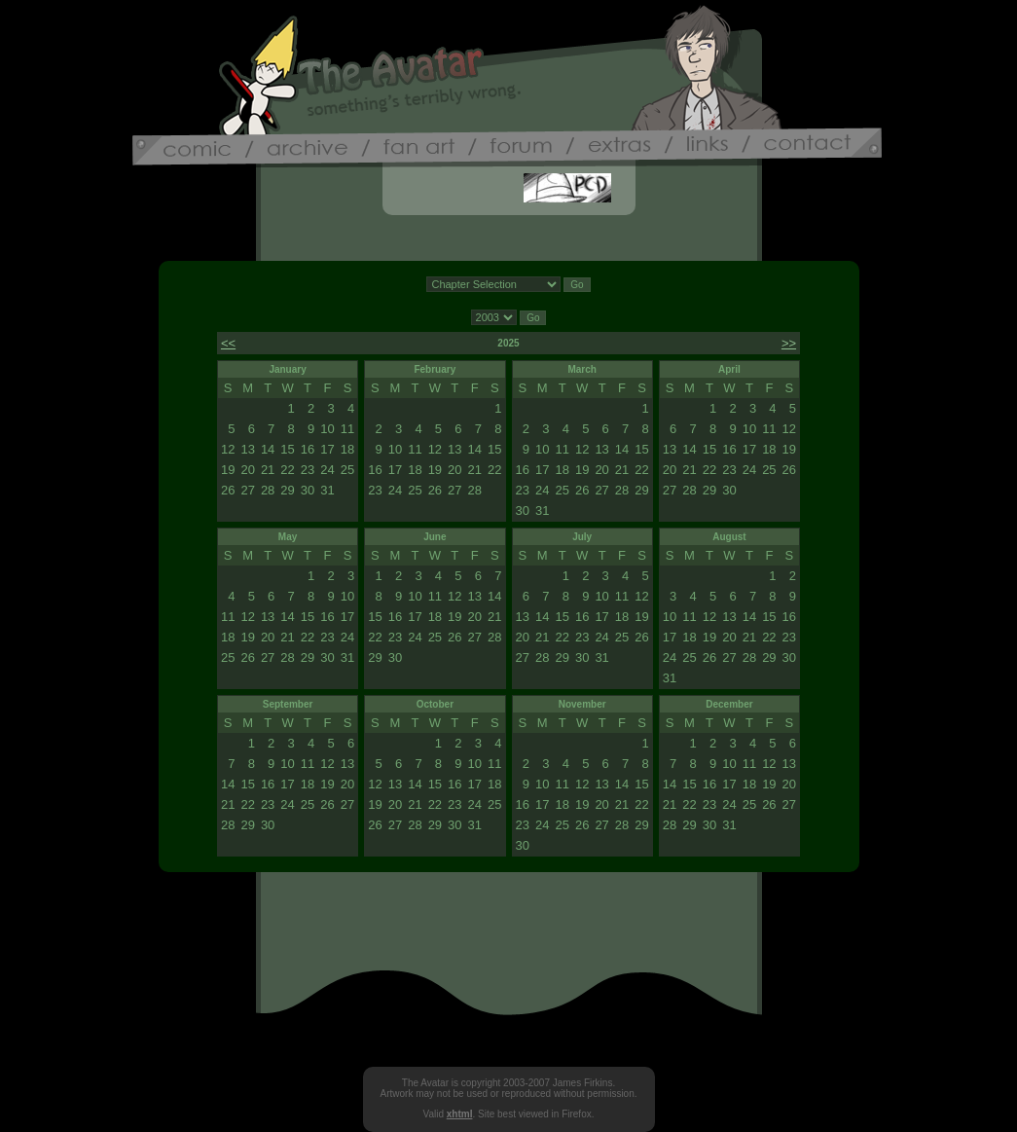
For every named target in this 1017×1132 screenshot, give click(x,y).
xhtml (460, 1114)
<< (228, 343)
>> (788, 343)
